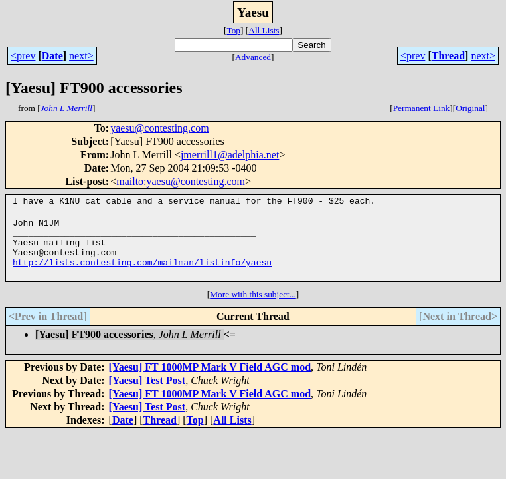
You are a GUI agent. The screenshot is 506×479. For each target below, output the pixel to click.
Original (470, 108)
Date (52, 55)
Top (233, 30)
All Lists (263, 30)
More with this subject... (253, 306)
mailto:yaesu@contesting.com (180, 181)
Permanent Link (421, 108)
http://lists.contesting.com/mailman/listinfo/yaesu (142, 274)
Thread (448, 55)
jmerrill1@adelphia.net (230, 154)
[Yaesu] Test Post (147, 392)
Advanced (253, 57)
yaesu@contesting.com (159, 128)
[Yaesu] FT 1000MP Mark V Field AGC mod (210, 379)
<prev (23, 55)
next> (81, 55)
